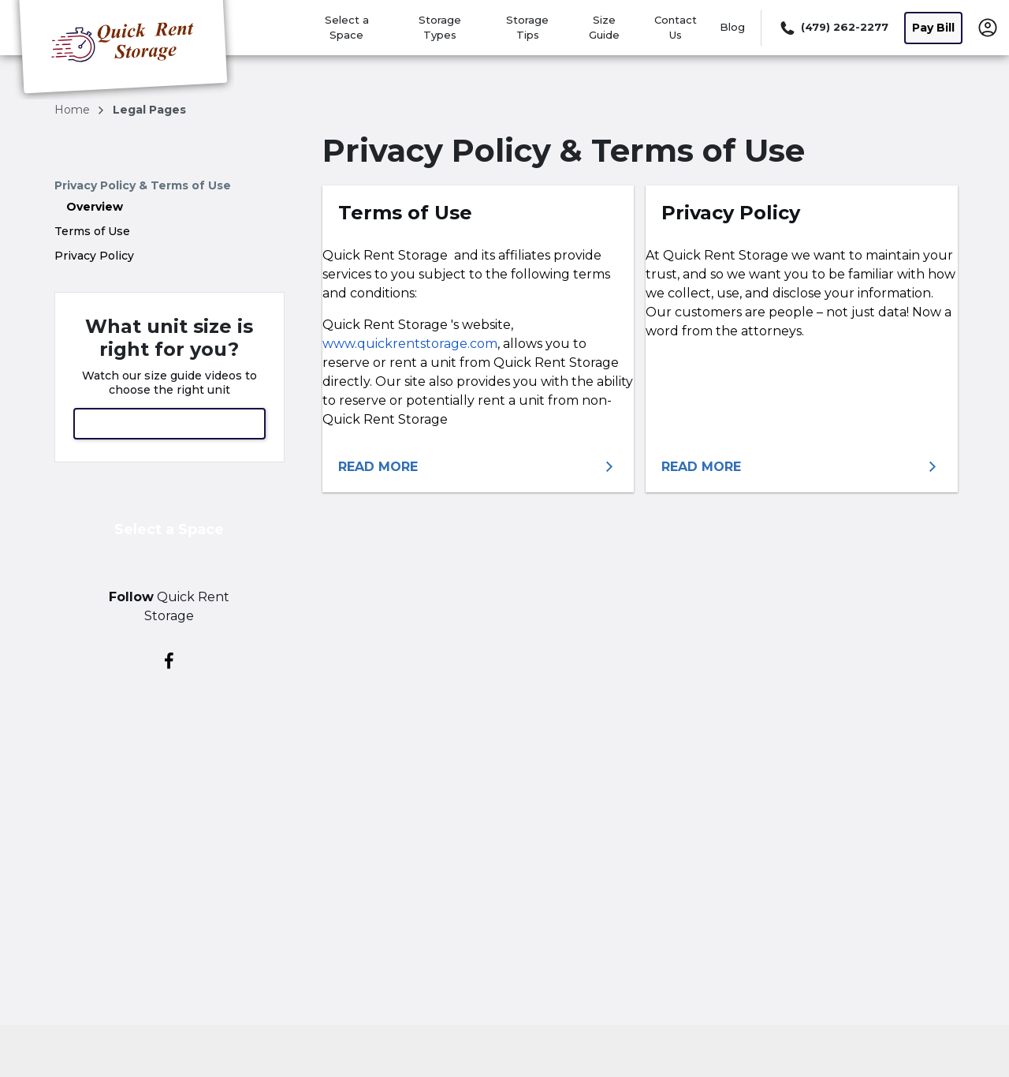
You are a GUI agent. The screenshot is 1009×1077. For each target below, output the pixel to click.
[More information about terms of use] (478, 467)
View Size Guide (169, 423)
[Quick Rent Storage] (123, 49)
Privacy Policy (94, 256)
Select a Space (169, 529)
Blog (732, 27)
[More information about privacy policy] (802, 467)
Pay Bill (933, 28)
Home (73, 110)
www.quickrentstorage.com (409, 343)
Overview (94, 207)
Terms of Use (92, 231)
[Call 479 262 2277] (832, 28)
